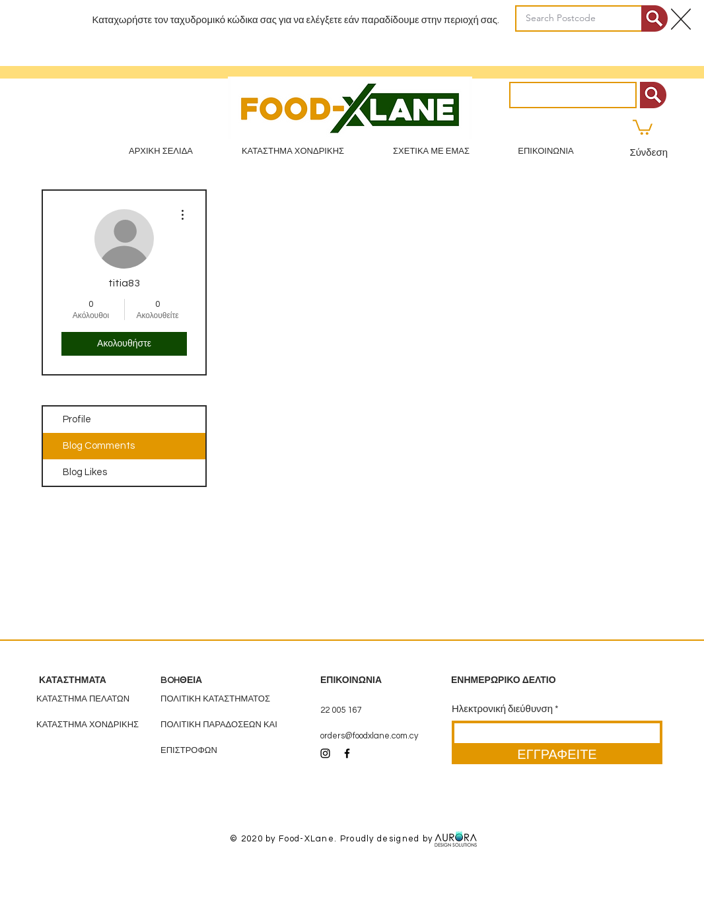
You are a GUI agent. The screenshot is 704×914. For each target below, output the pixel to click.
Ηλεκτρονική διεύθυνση (502, 709)
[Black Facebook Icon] (347, 753)
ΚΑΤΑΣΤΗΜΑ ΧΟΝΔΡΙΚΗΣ (87, 724)
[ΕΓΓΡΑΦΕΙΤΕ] (557, 755)
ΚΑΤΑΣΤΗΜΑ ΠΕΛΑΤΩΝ (82, 698)
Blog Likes (85, 472)
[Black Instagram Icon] (325, 753)
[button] (642, 126)
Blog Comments (99, 446)
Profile (77, 419)
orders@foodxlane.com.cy (369, 735)
